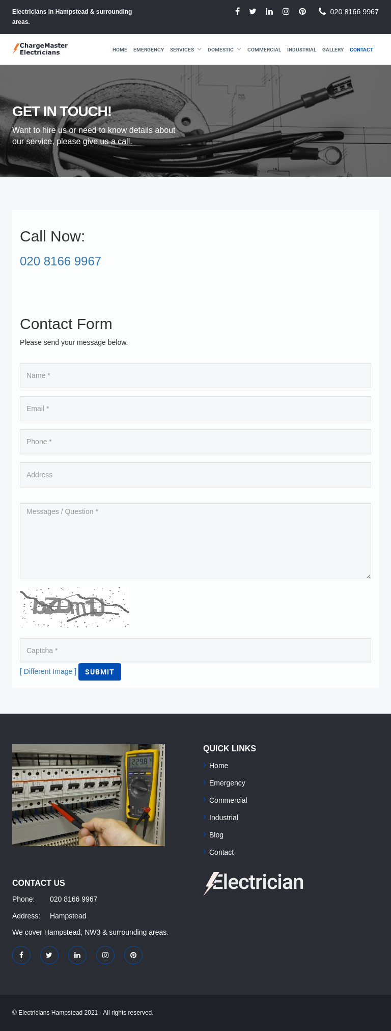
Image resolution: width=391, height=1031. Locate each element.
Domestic (221, 49)
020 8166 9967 (354, 12)
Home (120, 49)
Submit (100, 671)
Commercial (264, 49)
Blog (216, 835)
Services (182, 49)
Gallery (333, 49)
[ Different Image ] (48, 671)
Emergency (148, 49)
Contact (361, 49)
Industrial (301, 49)
